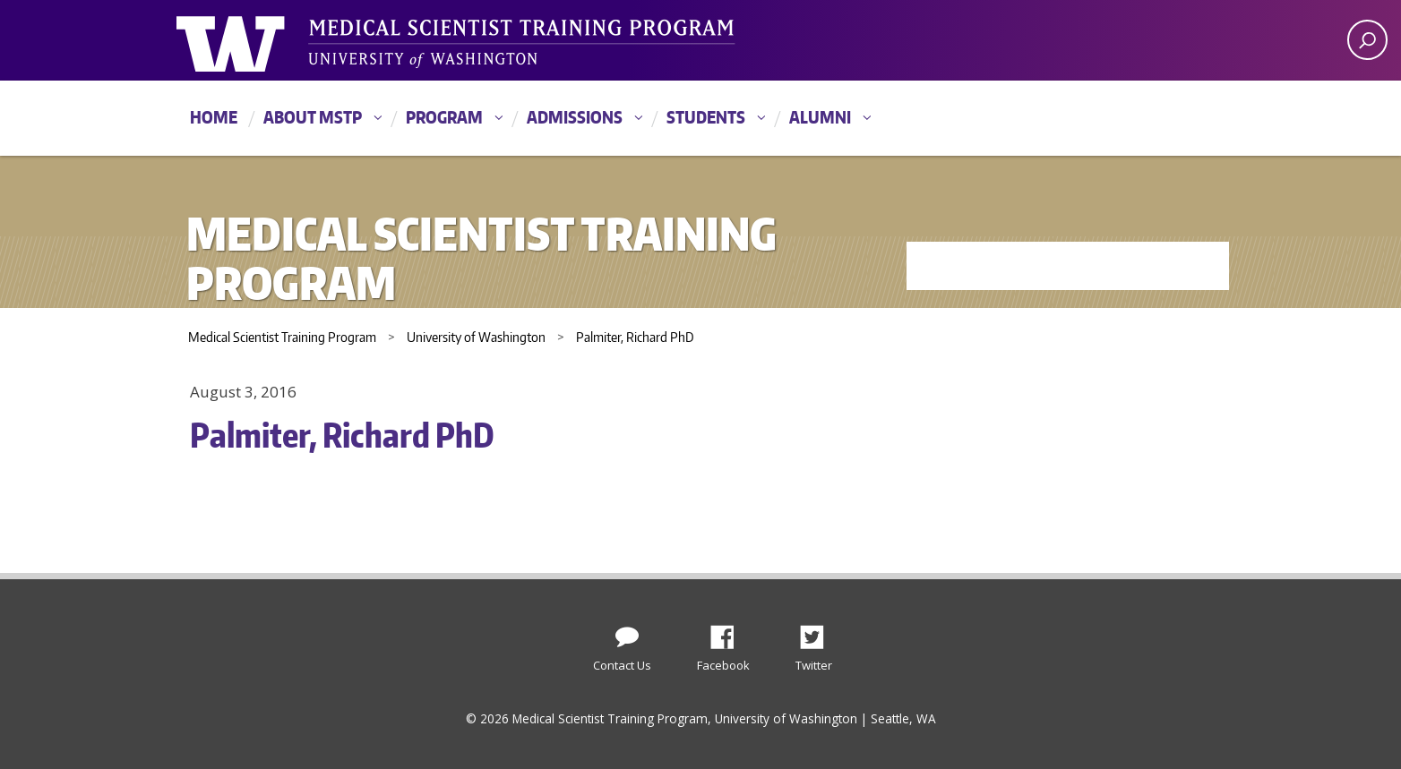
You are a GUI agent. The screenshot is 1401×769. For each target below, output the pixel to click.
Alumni (820, 117)
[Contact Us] (627, 633)
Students (705, 117)
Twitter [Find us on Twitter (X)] (819, 632)
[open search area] (1367, 40)
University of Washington (249, 40)
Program (444, 117)
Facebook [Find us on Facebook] (729, 632)
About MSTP (312, 117)
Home (213, 117)
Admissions (575, 117)
